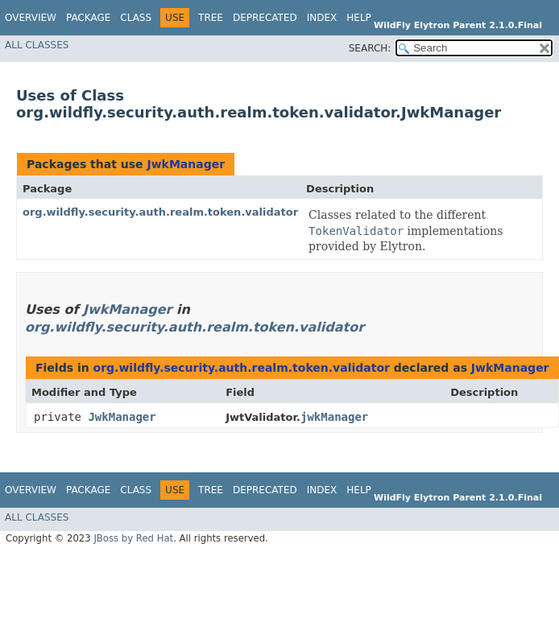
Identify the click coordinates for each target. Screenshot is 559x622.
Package (88, 17)
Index (322, 17)
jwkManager (334, 416)
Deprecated (265, 17)
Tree (210, 17)
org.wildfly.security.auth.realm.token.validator (160, 212)
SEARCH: (370, 48)
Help (358, 17)
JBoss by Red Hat (133, 538)
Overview (30, 17)
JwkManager (186, 164)
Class (135, 17)
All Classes (36, 45)
